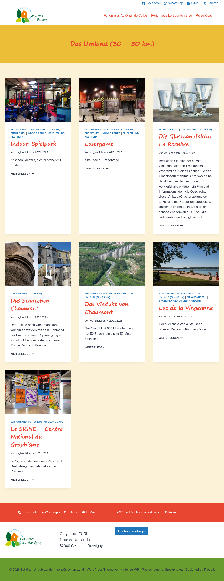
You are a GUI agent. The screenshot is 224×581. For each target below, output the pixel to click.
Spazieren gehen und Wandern (106, 293)
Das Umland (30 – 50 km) (44, 129)
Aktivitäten (19, 129)
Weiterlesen (22, 173)
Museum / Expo (168, 129)
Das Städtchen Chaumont (30, 304)
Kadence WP (129, 569)
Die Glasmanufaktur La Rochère (185, 140)
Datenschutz (174, 512)
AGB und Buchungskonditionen (139, 512)
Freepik (209, 569)
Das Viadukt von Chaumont (106, 308)
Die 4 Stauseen (196, 297)
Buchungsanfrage (131, 531)
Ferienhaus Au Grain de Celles (126, 15)
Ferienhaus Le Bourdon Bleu (171, 15)
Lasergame (99, 143)
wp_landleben (23, 152)
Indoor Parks (37, 133)
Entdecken (18, 133)
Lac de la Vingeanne (186, 307)
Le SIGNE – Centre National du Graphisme (37, 436)
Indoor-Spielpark (33, 143)
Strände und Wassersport (177, 293)
